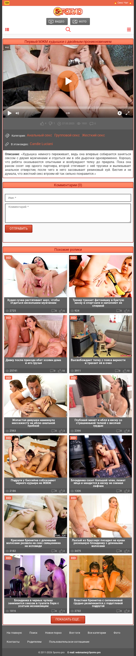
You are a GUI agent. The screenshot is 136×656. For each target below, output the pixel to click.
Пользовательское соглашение (69, 641)
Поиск (33, 632)
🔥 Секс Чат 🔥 (123, 2)
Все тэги (74, 632)
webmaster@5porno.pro (88, 652)
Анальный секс (39, 135)
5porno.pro (59, 652)
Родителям (34, 641)
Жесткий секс (93, 135)
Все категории (97, 632)
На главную (14, 632)
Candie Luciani (41, 144)
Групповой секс (67, 135)
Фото (117, 632)
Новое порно (53, 632)
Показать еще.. (68, 619)
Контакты (13, 641)
